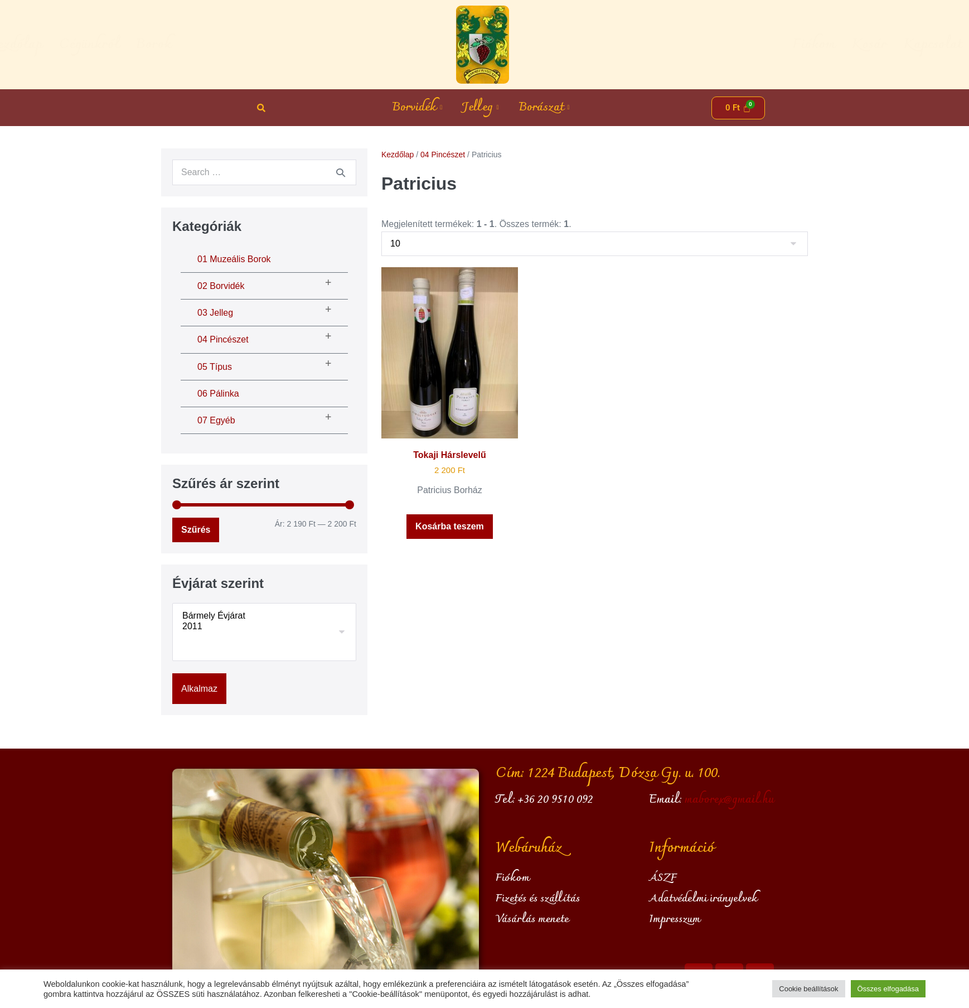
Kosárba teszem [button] (449, 526)
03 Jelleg (215, 312)
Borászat (544, 108)
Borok (289, 44)
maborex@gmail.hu (729, 800)
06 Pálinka (218, 393)
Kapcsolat (797, 44)
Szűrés (195, 529)
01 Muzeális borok (234, 259)
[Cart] (738, 108)
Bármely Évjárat (264, 616)
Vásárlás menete (532, 919)
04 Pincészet (223, 339)
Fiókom (678, 44)
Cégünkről (225, 44)
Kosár (733, 44)
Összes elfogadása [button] (888, 989)
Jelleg (480, 108)
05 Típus (214, 367)
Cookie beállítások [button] (808, 989)
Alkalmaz (199, 688)
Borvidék (417, 108)
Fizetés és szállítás (538, 899)
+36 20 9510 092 (555, 800)
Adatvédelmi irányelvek (703, 899)
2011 (264, 626)
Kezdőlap (150, 44)
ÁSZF (663, 878)
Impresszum (674, 919)
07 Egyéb (216, 420)
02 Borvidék (221, 286)
